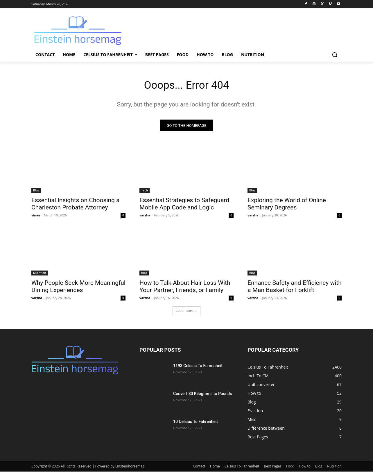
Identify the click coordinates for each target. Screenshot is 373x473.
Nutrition (39, 274)
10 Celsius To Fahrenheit (195, 423)
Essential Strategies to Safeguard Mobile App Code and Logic (184, 205)
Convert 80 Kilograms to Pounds (202, 395)
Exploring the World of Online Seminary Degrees (287, 205)
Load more (187, 312)
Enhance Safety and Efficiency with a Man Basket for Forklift (295, 288)
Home (215, 467)
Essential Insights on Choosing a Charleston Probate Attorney (75, 205)
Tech (144, 192)
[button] (335, 55)
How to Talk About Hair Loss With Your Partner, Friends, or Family (184, 288)
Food (290, 467)
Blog (36, 192)
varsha (144, 216)
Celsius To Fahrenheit (242, 467)
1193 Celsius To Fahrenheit (198, 367)
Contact (199, 467)
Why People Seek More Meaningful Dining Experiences (78, 288)
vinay (35, 216)
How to (305, 467)
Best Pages (272, 467)
